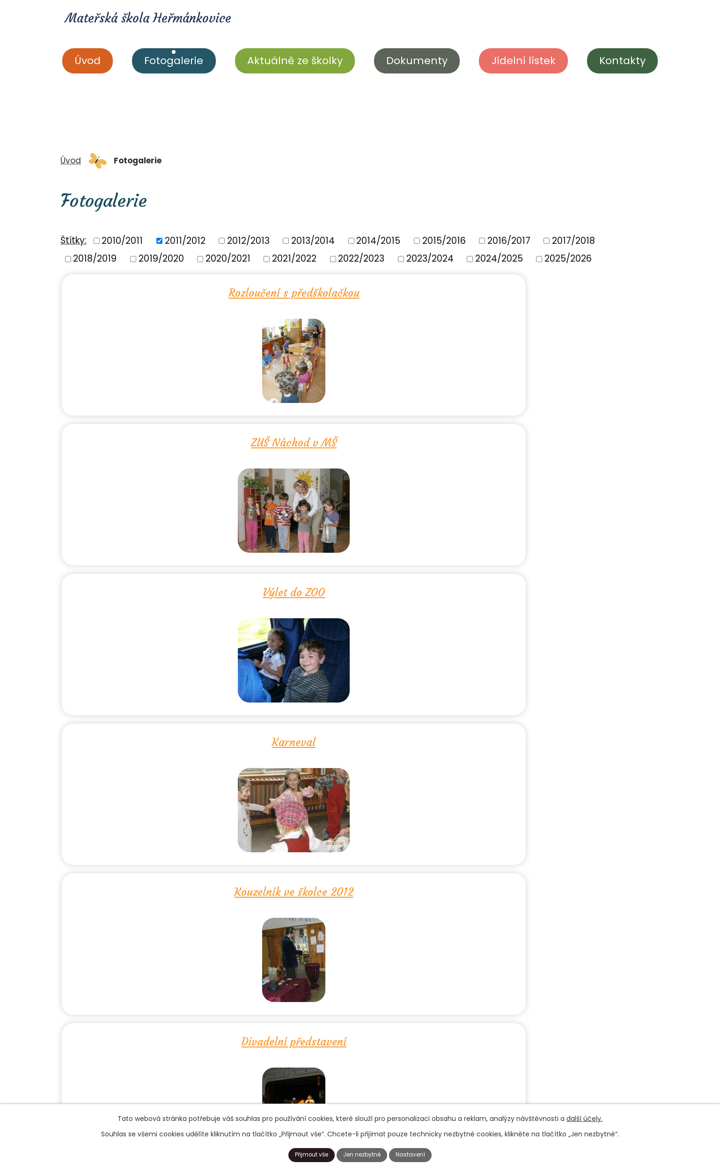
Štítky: (73, 240)
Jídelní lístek (524, 60)
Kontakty (622, 60)
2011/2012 (185, 240)
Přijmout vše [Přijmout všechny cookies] (303, 1153)
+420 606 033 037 (370, 1094)
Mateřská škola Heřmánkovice (180, 21)
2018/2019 (95, 258)
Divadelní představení (559, 437)
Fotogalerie (173, 60)
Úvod (87, 60)
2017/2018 (573, 240)
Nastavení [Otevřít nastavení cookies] (419, 1153)
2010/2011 (122, 240)
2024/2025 (499, 258)
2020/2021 (228, 258)
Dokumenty (417, 60)
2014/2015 (378, 240)
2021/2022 (294, 258)
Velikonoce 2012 (360, 584)
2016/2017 (508, 240)
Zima (160, 584)
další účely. (584, 1116)
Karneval (160, 437)
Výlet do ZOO (560, 291)
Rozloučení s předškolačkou (160, 291)
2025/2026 (568, 258)
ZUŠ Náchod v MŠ (360, 291)
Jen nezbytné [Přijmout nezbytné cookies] (363, 1153)
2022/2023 (361, 258)
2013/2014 (313, 240)
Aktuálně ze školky (295, 60)
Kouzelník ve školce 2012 (360, 437)
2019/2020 (161, 258)
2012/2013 (248, 240)
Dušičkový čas (161, 730)
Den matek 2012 (560, 584)
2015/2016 (444, 240)
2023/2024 (430, 258)
